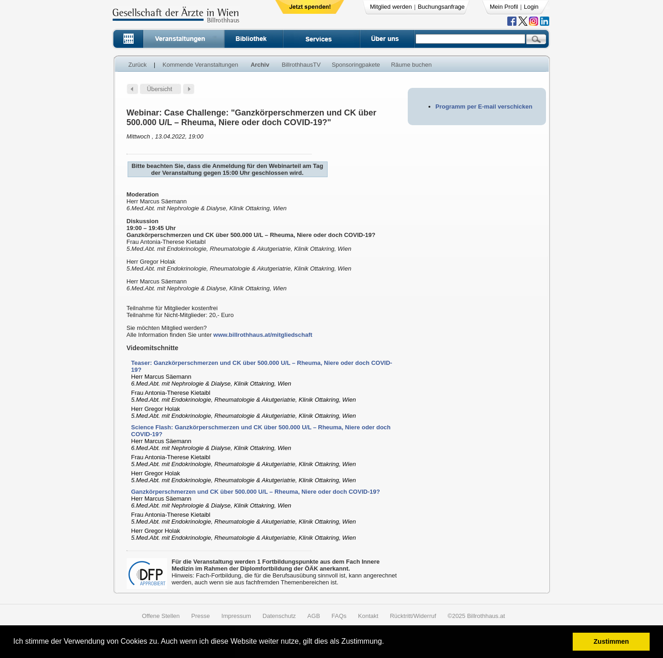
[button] (387, 642)
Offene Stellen (161, 615)
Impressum (236, 615)
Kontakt (368, 615)
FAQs (339, 615)
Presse (200, 615)
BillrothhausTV (301, 64)
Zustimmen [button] (611, 641)
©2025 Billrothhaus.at (476, 615)
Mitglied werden (391, 6)
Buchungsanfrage (441, 6)
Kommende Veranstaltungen (200, 64)
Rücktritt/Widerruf (413, 615)
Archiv (260, 64)
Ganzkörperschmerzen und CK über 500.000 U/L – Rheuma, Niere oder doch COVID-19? (255, 491)
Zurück (138, 64)
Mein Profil (504, 6)
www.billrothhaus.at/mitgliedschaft (262, 334)
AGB (313, 615)
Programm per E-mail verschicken (483, 106)
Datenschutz (279, 615)
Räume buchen (411, 64)
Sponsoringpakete (356, 64)
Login (531, 6)
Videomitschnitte (153, 348)
